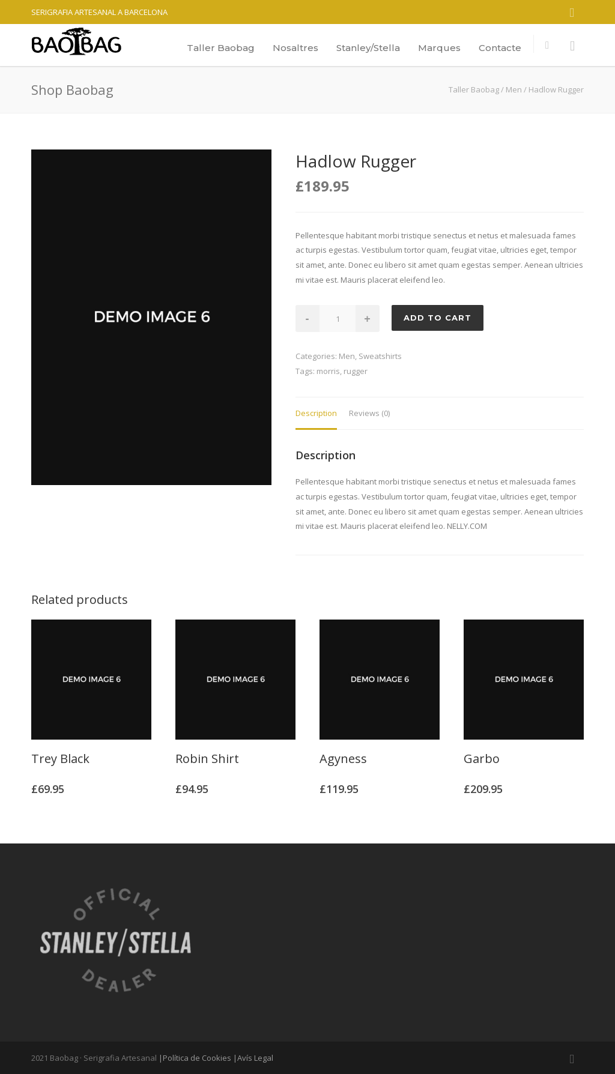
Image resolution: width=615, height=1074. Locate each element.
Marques (439, 47)
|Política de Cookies (195, 1057)
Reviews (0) (369, 413)
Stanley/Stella (368, 47)
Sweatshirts (380, 356)
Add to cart (437, 317)
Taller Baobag (221, 47)
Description (316, 413)
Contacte (500, 47)
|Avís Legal (253, 1057)
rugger (356, 371)
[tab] (316, 413)
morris (328, 371)
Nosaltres (295, 47)
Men (514, 89)
